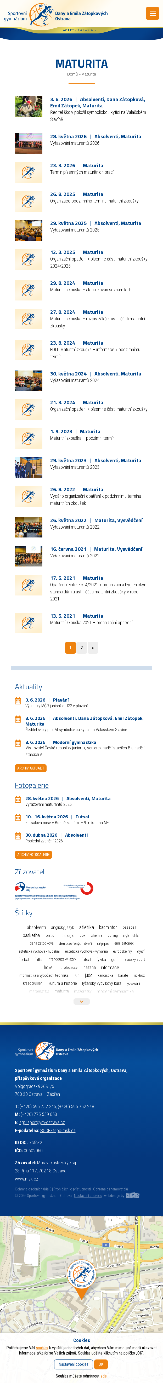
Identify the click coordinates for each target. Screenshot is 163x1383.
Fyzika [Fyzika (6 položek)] (101, 959)
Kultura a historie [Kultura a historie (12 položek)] (62, 983)
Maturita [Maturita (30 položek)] (61, 991)
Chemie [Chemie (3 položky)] (97, 935)
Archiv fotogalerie (33, 855)
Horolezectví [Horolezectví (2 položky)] (68, 967)
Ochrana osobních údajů (33, 1189)
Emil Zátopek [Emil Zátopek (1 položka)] (123, 943)
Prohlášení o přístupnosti (72, 1189)
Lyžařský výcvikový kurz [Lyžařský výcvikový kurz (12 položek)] (101, 983)
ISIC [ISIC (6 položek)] (77, 975)
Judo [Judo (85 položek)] (89, 975)
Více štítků (82, 1001)
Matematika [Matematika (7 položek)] (39, 991)
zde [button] (103, 1376)
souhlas (42, 1347)
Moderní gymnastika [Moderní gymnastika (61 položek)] (115, 991)
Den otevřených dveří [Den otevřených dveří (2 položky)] (75, 943)
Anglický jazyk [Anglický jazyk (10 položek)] (62, 927)
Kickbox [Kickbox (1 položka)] (139, 975)
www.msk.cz (26, 1179)
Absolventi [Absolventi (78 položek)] (36, 927)
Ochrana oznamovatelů (110, 1189)
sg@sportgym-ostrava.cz (42, 1122)
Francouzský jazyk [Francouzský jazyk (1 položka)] (62, 959)
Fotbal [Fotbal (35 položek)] (39, 959)
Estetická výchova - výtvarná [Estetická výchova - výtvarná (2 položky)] (86, 951)
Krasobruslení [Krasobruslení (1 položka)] (33, 983)
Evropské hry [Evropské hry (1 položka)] (122, 951)
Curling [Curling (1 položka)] (113, 935)
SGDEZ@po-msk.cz (58, 1130)
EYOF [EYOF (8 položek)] (140, 951)
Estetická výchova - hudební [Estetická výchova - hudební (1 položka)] (39, 951)
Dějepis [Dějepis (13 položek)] (103, 943)
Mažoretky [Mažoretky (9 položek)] (83, 991)
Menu (153, 13)
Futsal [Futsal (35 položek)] (86, 959)
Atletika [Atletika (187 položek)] (86, 927)
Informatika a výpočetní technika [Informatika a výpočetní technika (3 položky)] (44, 975)
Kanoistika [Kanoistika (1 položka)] (105, 975)
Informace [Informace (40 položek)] (110, 967)
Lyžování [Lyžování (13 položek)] (133, 983)
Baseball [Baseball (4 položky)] (129, 927)
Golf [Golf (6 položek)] (114, 959)
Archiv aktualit (30, 768)
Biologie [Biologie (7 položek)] (67, 935)
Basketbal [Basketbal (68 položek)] (32, 935)
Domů (72, 74)
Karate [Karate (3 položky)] (123, 975)
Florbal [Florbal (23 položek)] (23, 959)
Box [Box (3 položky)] (83, 935)
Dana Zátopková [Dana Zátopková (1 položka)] (42, 943)
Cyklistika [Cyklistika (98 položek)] (131, 936)
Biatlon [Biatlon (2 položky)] (51, 935)
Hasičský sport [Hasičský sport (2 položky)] (134, 959)
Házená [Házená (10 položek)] (89, 967)
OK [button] (101, 1364)
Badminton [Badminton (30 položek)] (108, 927)
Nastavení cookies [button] (88, 1196)
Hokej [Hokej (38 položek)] (48, 967)
